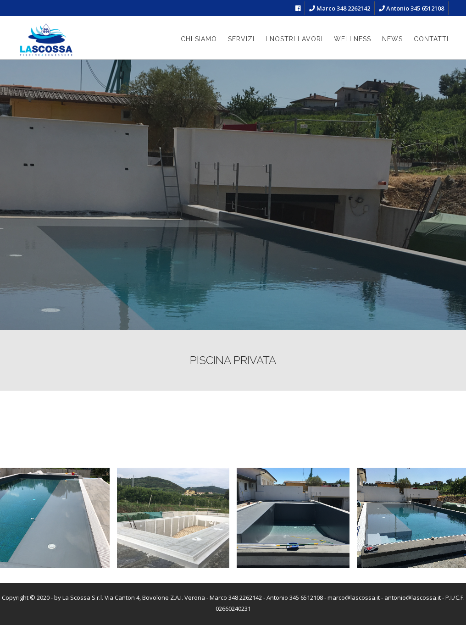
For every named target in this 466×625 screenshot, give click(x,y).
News (392, 39)
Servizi (241, 39)
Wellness (352, 39)
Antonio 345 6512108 (411, 8)
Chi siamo (199, 39)
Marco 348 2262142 (339, 8)
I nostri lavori (294, 39)
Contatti (431, 39)
